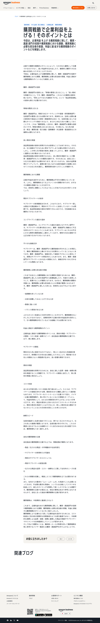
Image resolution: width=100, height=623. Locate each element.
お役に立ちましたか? (36, 539)
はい (61, 539)
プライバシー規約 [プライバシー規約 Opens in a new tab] (62, 620)
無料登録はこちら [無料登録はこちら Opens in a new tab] (78, 8)
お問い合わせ (91, 8)
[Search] (93, 3)
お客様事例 (9, 601)
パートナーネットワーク (13, 603)
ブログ (30, 598)
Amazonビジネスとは (12, 598)
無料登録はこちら (78, 598)
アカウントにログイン (79, 601)
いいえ (70, 539)
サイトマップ (54, 601)
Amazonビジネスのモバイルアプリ (83, 603)
